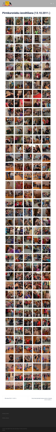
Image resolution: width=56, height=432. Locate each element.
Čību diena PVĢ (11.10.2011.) (10, 398)
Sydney (3, 430)
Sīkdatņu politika (5, 413)
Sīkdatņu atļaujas (5, 418)
